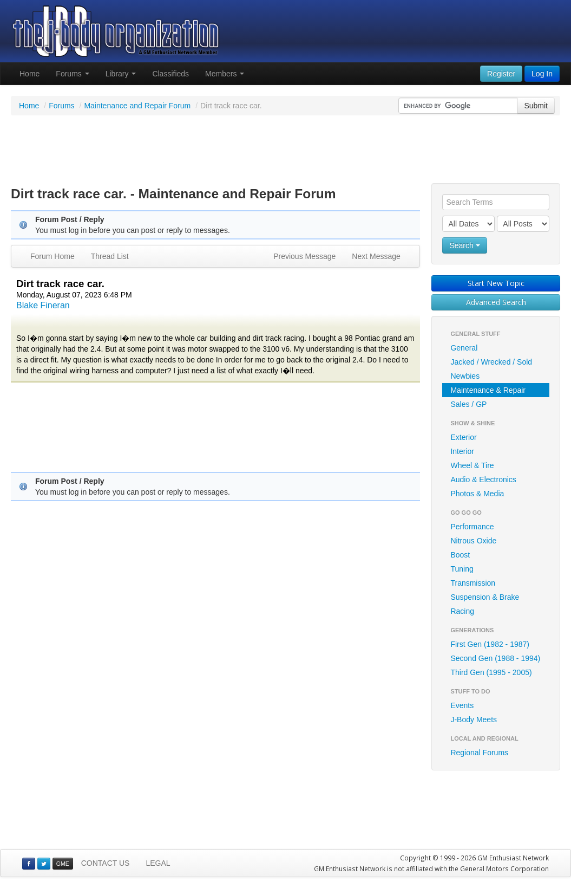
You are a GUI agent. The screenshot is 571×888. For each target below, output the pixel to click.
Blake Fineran (43, 305)
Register (501, 73)
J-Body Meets (473, 719)
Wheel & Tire (472, 465)
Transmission (472, 583)
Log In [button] (542, 73)
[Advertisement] (286, 150)
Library (121, 73)
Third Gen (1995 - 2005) (490, 672)
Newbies (465, 376)
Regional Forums (479, 752)
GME (62, 863)
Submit (536, 105)
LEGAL (158, 863)
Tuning (461, 569)
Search (464, 245)
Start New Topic (496, 283)
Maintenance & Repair (488, 390)
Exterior (463, 437)
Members (224, 73)
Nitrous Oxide (473, 540)
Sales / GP (468, 404)
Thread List (110, 256)
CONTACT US (105, 863)
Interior (462, 451)
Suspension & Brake (484, 597)
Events (462, 705)
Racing (462, 611)
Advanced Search (496, 302)
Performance (472, 526)
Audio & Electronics (483, 479)
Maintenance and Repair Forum (137, 105)
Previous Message (304, 256)
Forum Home (52, 256)
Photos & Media (477, 493)
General (463, 347)
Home (29, 73)
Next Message (376, 256)
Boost (460, 554)
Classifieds (170, 73)
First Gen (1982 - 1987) (489, 644)
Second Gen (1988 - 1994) (495, 658)
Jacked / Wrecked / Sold (491, 362)
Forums (72, 73)
